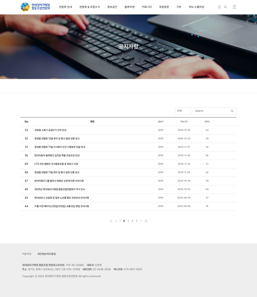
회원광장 (164, 7)
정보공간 (112, 7)
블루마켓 (129, 7)
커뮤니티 (147, 7)
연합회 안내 (65, 7)
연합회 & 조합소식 (89, 7)
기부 (178, 7)
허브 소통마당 (196, 7)
